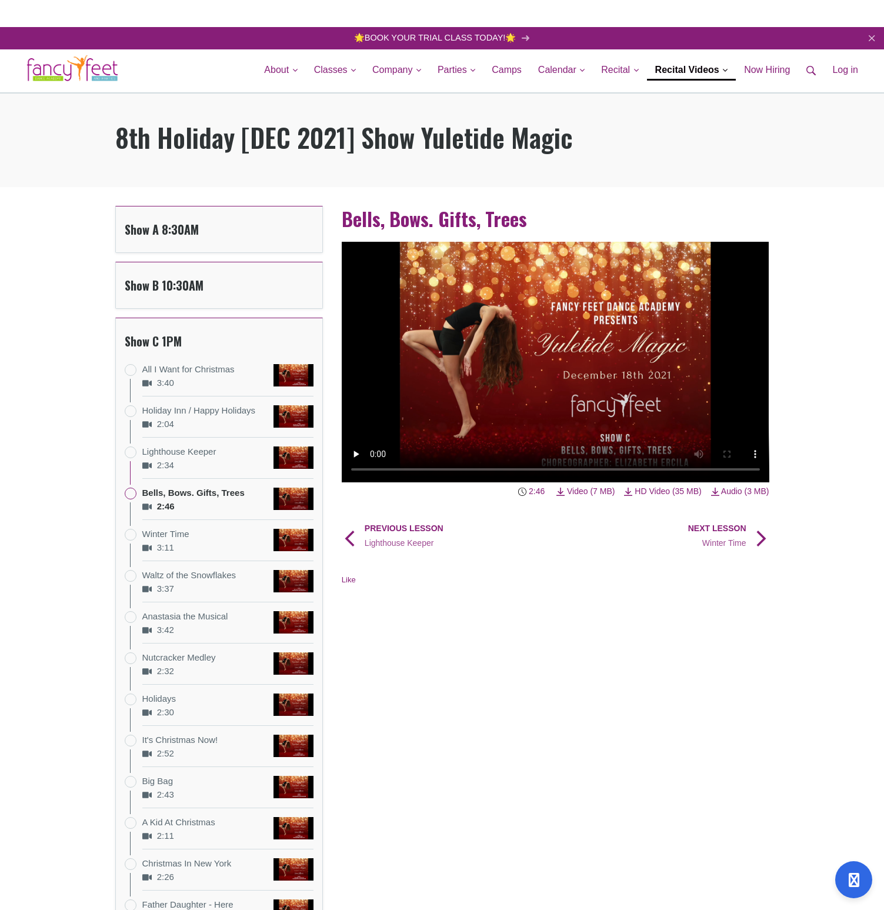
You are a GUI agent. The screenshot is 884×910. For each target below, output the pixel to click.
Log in (845, 70)
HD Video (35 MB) (662, 491)
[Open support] (853, 879)
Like (349, 580)
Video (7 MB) (585, 491)
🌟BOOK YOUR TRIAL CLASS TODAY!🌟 (442, 38)
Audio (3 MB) (740, 491)
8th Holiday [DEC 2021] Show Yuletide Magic (344, 138)
